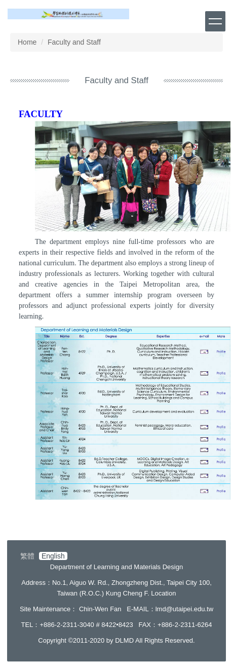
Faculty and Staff (74, 42)
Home (27, 42)
